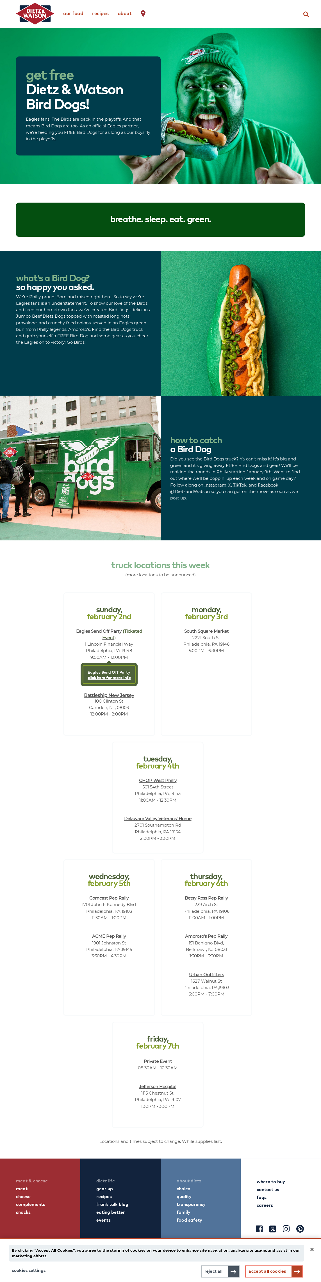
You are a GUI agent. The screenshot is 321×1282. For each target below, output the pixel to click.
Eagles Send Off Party (109, 674)
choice (183, 1188)
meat (22, 1188)
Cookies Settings (28, 1270)
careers (265, 1205)
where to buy (271, 1181)
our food (73, 13)
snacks (23, 1212)
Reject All (213, 1271)
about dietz (189, 1180)
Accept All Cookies (267, 1271)
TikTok (240, 484)
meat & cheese (32, 1180)
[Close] (312, 1249)
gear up (104, 1188)
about (125, 13)
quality (184, 1196)
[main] (160, 1260)
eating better (110, 1212)
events (103, 1220)
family (183, 1212)
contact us (268, 1189)
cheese (23, 1196)
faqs (262, 1197)
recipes (100, 13)
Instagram (215, 484)
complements (30, 1204)
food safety (189, 1220)
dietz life (105, 1180)
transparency (191, 1204)
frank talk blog (112, 1204)
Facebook (268, 484)
